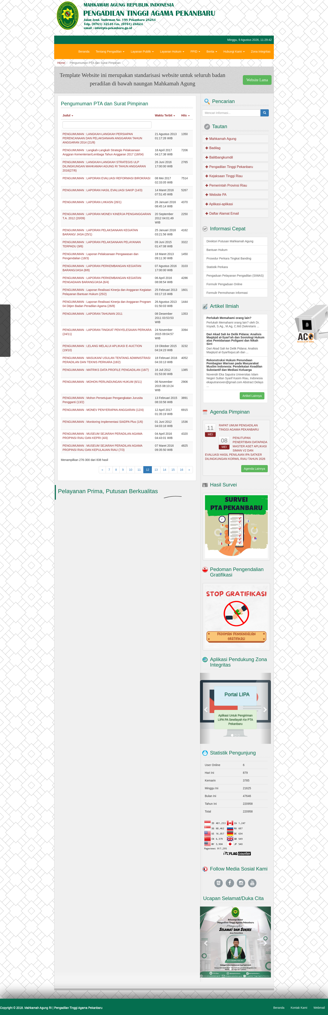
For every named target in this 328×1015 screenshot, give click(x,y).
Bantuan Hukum (216, 249)
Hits (185, 115)
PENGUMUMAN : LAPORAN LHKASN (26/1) (92, 202)
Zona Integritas (260, 51)
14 (164, 469)
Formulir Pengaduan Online (224, 284)
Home (61, 62)
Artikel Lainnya (252, 395)
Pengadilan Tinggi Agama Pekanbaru (78, 1007)
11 (139, 469)
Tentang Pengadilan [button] (110, 51)
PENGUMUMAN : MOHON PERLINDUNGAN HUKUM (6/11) (102, 381)
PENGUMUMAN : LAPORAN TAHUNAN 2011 (93, 313)
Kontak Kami (299, 1007)
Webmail (319, 1007)
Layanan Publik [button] (142, 51)
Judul (68, 115)
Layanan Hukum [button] (172, 51)
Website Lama (257, 80)
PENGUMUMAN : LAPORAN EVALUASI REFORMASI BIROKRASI (106, 178)
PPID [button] (195, 51)
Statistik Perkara (217, 267)
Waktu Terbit (165, 115)
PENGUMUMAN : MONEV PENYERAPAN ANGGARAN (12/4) (103, 409)
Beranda (84, 51)
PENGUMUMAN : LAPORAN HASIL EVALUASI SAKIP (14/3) (102, 190)
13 (156, 469)
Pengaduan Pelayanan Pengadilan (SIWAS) (235, 275)
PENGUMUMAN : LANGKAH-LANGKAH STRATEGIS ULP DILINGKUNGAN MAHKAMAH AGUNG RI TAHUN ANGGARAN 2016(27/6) (104, 166)
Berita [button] (211, 51)
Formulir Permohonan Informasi (227, 292)
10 (130, 469)
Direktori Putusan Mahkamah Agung (229, 241)
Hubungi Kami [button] (234, 51)
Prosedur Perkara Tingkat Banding (228, 258)
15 (173, 469)
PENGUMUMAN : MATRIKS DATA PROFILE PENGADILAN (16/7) (106, 369)
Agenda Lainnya (254, 468)
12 (147, 469)
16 (181, 469)
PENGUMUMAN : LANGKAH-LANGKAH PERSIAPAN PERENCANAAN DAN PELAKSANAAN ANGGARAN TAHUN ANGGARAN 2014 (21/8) (102, 138)
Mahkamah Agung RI (38, 1007)
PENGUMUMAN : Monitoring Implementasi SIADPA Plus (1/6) (103, 421)
